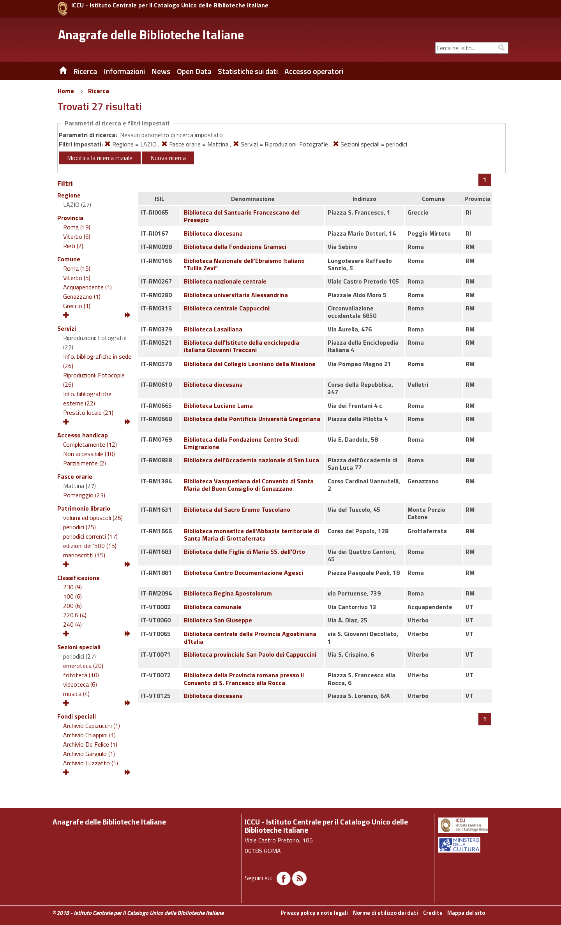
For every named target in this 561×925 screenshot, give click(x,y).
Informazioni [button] (124, 71)
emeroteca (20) (83, 665)
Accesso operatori (313, 71)
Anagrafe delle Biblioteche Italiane (151, 34)
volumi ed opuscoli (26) (93, 517)
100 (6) (72, 596)
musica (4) (76, 693)
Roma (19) (76, 227)
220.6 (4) (74, 615)
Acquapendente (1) (87, 287)
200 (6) (72, 605)
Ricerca (98, 90)
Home (66, 90)
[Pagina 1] (485, 179)
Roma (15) (76, 268)
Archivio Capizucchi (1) (91, 725)
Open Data (194, 71)
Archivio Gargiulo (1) (89, 753)
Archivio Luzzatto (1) (90, 763)
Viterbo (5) (76, 277)
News (161, 71)
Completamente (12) (90, 444)
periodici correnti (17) (90, 536)
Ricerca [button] (85, 71)
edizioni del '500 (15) (89, 545)
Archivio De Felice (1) (90, 744)
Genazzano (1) (82, 296)
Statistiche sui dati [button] (248, 71)
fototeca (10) (81, 675)
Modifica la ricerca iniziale (99, 157)
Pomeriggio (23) (84, 495)
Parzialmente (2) (84, 463)
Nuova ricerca (168, 157)
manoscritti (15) (84, 555)
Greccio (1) (76, 305)
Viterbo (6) (76, 236)
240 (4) (72, 624)
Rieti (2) (73, 245)
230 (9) (72, 587)
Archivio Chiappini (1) (89, 735)
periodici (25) (79, 527)
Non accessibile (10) (89, 453)
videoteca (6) (80, 684)
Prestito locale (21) (88, 412)
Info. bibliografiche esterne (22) (87, 398)
